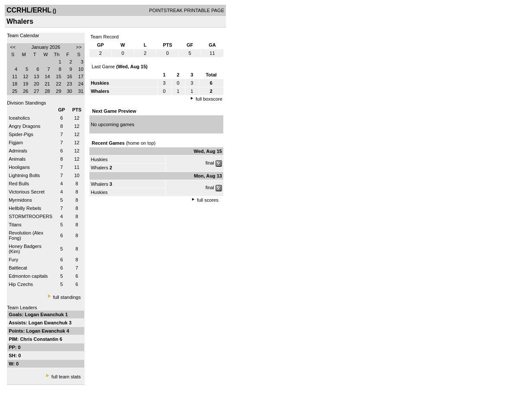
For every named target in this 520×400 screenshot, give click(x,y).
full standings (67, 297)
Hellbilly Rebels (25, 208)
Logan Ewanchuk (45, 314)
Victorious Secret (26, 191)
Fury (13, 259)
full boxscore (209, 99)
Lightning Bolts (24, 175)
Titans (15, 224)
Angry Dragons (24, 126)
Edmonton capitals (28, 276)
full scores (208, 200)
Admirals (18, 150)
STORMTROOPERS (30, 216)
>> (79, 47)
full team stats (66, 376)
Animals (17, 159)
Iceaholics (19, 118)
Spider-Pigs (21, 134)
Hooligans (19, 167)
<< (13, 47)
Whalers (99, 167)
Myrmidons (20, 200)
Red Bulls (19, 183)
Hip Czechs (21, 284)
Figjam (16, 142)
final (210, 162)
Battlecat (18, 267)
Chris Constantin (40, 339)
